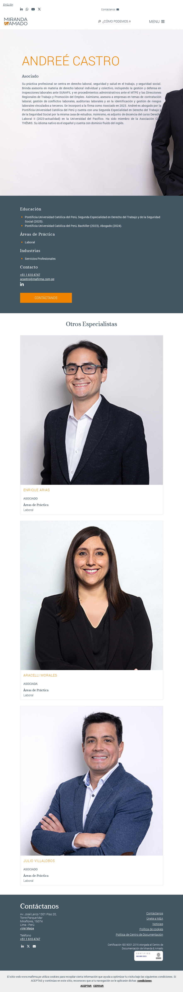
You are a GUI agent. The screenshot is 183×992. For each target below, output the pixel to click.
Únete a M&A (155, 918)
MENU (157, 21)
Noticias (158, 924)
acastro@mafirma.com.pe (37, 279)
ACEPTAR (86, 986)
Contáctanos (110, 9)
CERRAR (98, 986)
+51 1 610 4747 (30, 275)
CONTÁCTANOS (46, 298)
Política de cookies (151, 929)
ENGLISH (8, 4)
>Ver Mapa (27, 928)
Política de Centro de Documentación (139, 934)
